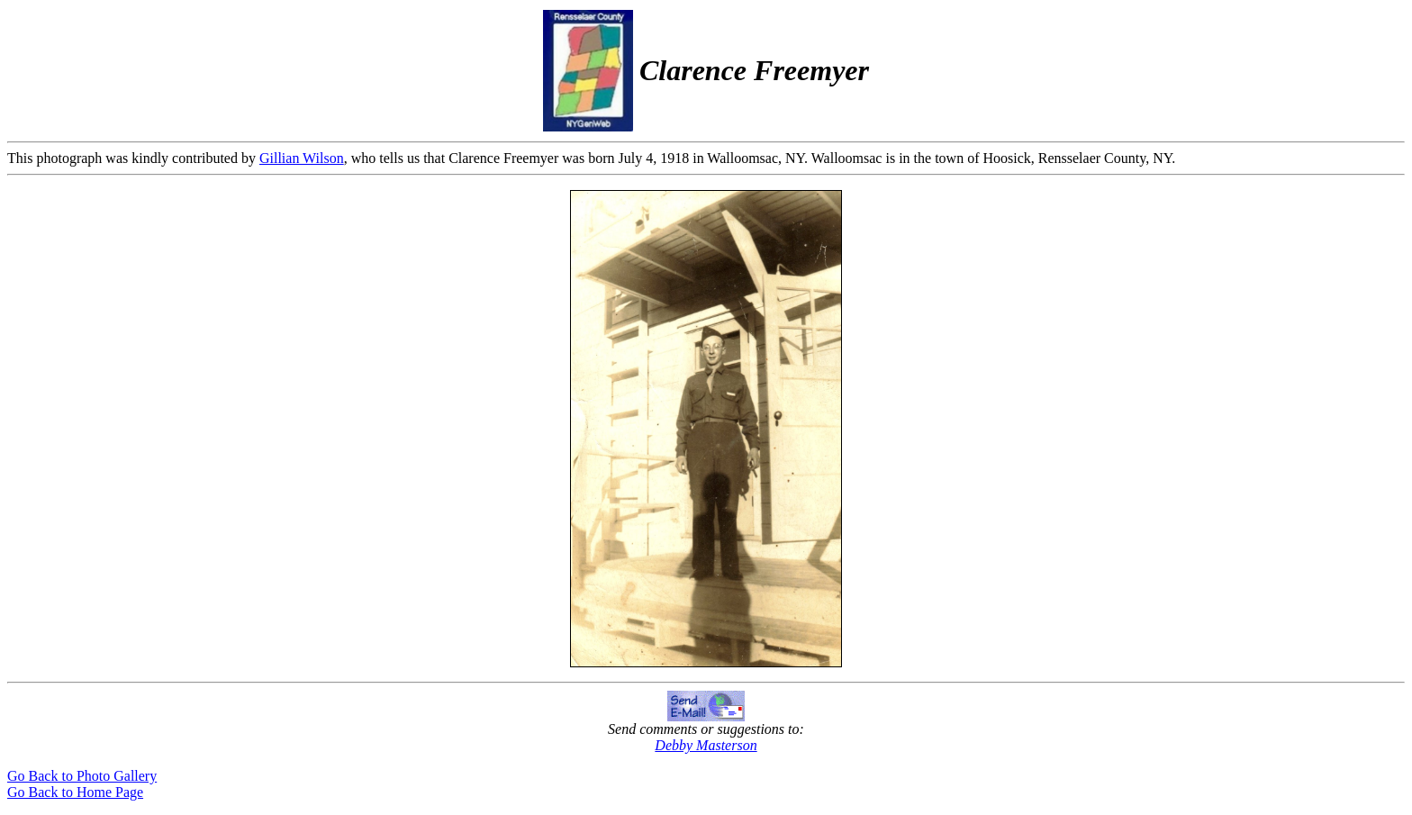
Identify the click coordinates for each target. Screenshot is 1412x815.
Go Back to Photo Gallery (82, 775)
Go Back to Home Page (75, 792)
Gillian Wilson (301, 158)
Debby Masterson (705, 745)
